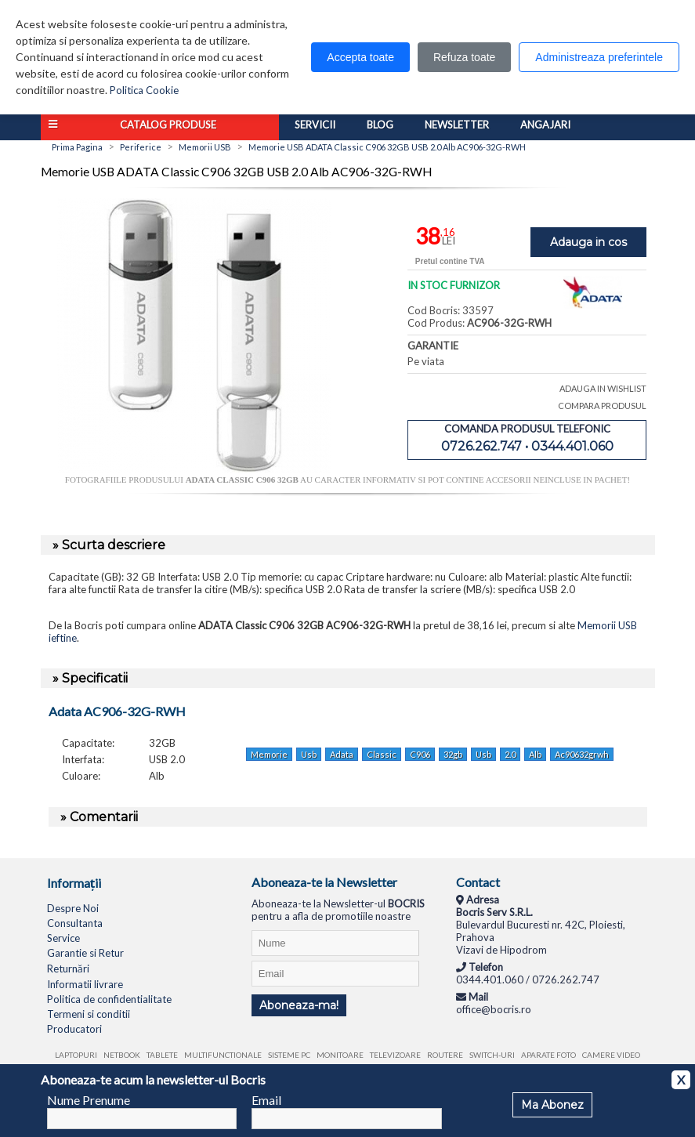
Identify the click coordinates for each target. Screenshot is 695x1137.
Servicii (315, 124)
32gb (452, 754)
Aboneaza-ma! (298, 1005)
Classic (381, 754)
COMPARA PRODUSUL (602, 405)
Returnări (68, 968)
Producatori (74, 1029)
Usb (309, 754)
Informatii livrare (85, 984)
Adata (341, 754)
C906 (420, 754)
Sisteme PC (289, 1054)
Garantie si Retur (85, 953)
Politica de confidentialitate (109, 999)
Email (266, 1099)
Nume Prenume (88, 1099)
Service (63, 938)
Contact (478, 881)
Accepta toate (360, 57)
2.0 (510, 754)
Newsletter (457, 124)
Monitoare (340, 1054)
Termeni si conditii (88, 1014)
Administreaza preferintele (599, 57)
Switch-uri (492, 1054)
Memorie (269, 754)
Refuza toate (464, 57)
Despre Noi (73, 908)
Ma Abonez (552, 1105)
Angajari (545, 124)
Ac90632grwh (582, 754)
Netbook (121, 1054)
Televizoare (395, 1054)
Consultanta (75, 923)
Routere (445, 1054)
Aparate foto (548, 1054)
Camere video (611, 1054)
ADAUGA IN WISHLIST (602, 388)
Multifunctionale (223, 1054)
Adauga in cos (588, 242)
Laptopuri (76, 1054)
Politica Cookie (144, 90)
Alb (535, 754)
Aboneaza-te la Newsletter (324, 881)
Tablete (162, 1054)
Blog (380, 124)
